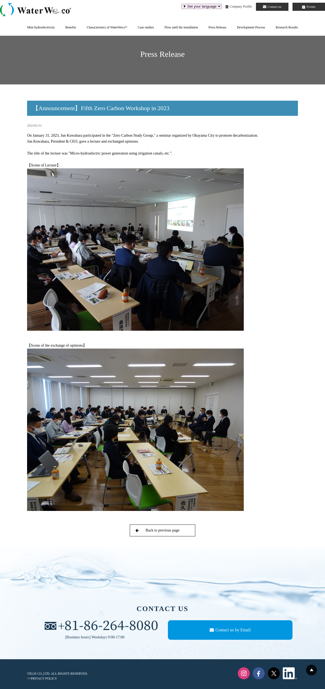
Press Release (217, 27)
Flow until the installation (181, 27)
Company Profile (239, 6)
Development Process (251, 27)
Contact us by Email (230, 630)
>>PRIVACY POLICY (42, 678)
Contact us (272, 7)
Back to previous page (157, 530)
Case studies (146, 27)
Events (309, 7)
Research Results (287, 27)
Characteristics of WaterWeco (107, 27)
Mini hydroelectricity (41, 27)
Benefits (70, 27)
